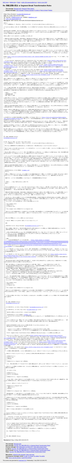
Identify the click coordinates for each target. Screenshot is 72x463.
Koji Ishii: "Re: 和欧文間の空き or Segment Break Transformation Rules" (32, 445)
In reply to (37, 10)
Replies (50, 10)
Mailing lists (13, 2)
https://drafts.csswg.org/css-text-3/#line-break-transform (20, 256)
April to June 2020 (42, 2)
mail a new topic (30, 454)
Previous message (29, 10)
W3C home (6, 2)
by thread (30, 456)
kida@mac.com (33, 17)
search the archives (27, 457)
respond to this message (19, 454)
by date (25, 456)
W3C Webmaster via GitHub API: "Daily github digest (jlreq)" (31, 447)
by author (42, 456)
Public (18, 2)
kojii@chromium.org (17, 17)
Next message (20, 10)
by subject (36, 456)
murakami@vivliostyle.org (23, 14)
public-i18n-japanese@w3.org (29, 2)
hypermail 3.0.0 (22, 460)
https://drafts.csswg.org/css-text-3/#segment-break (36, 74)
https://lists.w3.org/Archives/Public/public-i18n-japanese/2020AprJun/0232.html (29, 56)
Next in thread (44, 10)
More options (31, 8)
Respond (24, 8)
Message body (17, 8)
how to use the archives (15, 457)
